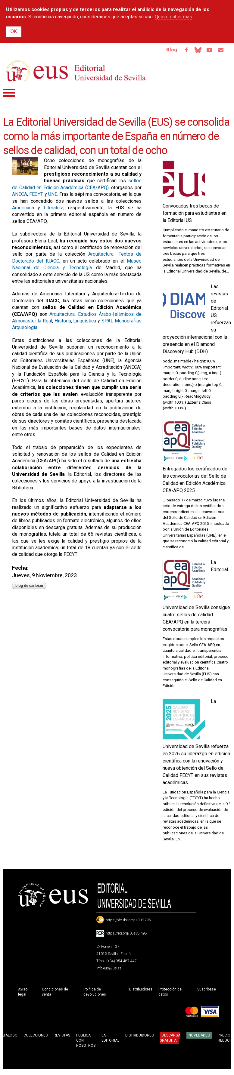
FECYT (36, 195)
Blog (166, 50)
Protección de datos (170, 993)
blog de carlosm (29, 587)
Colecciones (35, 1036)
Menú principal (9, 94)
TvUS (207, 50)
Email (220, 50)
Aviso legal (22, 993)
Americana (23, 209)
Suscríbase (206, 990)
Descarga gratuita (170, 1038)
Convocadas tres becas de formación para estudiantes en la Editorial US (194, 214)
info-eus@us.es (108, 969)
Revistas (62, 1036)
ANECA (19, 195)
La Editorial (110, 1039)
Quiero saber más (173, 17)
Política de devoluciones (94, 993)
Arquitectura (62, 315)
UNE (52, 195)
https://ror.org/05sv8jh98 (126, 934)
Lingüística (84, 322)
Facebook (182, 50)
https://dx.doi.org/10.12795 (128, 921)
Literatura (54, 209)
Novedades (199, 1036)
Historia (63, 322)
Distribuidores (140, 990)
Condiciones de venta (55, 993)
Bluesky (195, 50)
